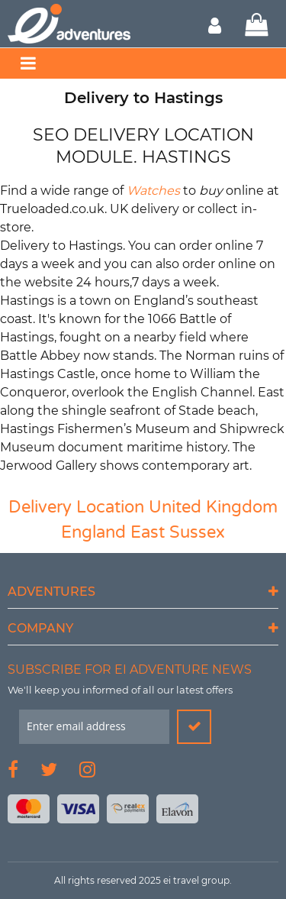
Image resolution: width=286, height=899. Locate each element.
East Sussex (177, 532)
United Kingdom (213, 507)
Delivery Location (76, 507)
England (93, 532)
